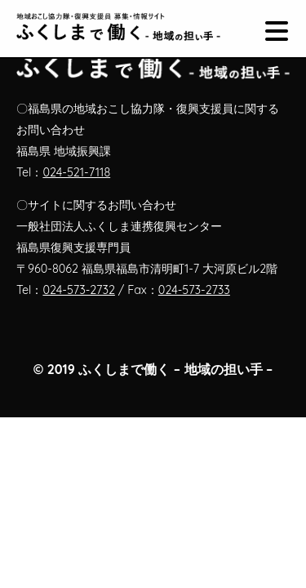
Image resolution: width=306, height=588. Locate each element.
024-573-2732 (78, 290)
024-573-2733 (194, 290)
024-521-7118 (76, 172)
